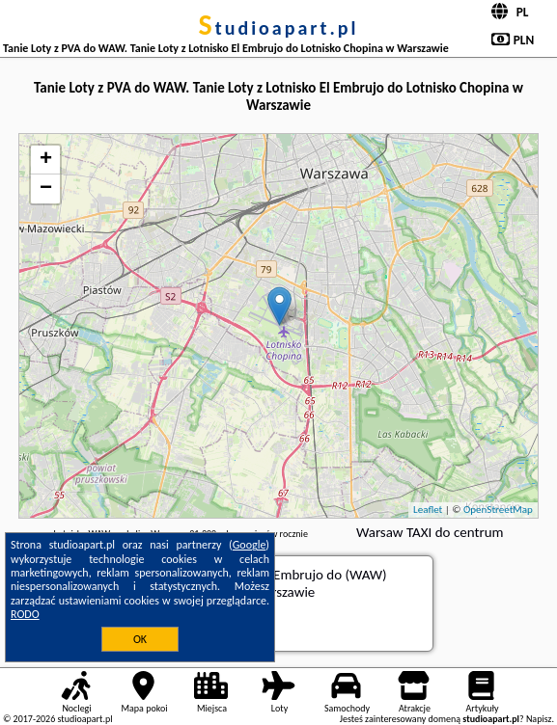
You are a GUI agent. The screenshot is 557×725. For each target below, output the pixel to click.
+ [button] (46, 160)
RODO (25, 614)
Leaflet (427, 509)
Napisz (539, 718)
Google (249, 544)
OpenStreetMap (498, 509)
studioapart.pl (279, 28)
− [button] (46, 189)
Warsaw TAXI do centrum (430, 532)
